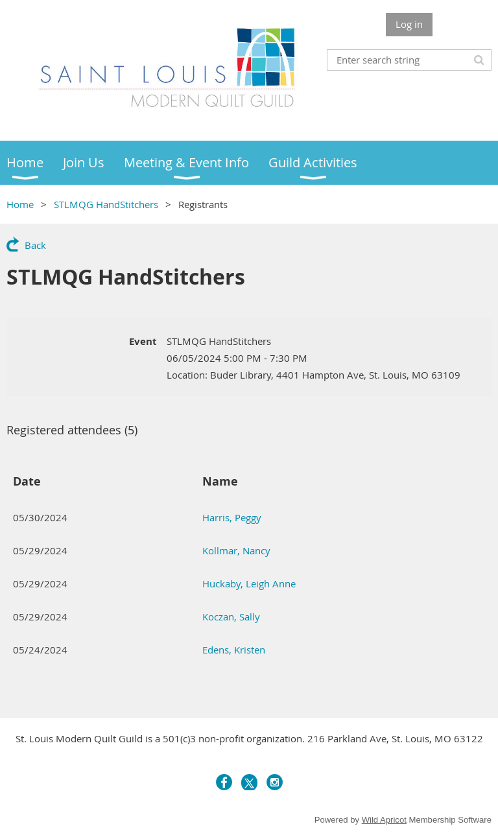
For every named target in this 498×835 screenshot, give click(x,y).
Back (35, 245)
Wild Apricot (384, 820)
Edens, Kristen (233, 649)
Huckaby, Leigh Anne (249, 583)
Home (20, 204)
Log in (409, 24)
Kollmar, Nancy (236, 550)
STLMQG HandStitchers (106, 204)
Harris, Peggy (231, 517)
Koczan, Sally (231, 616)
